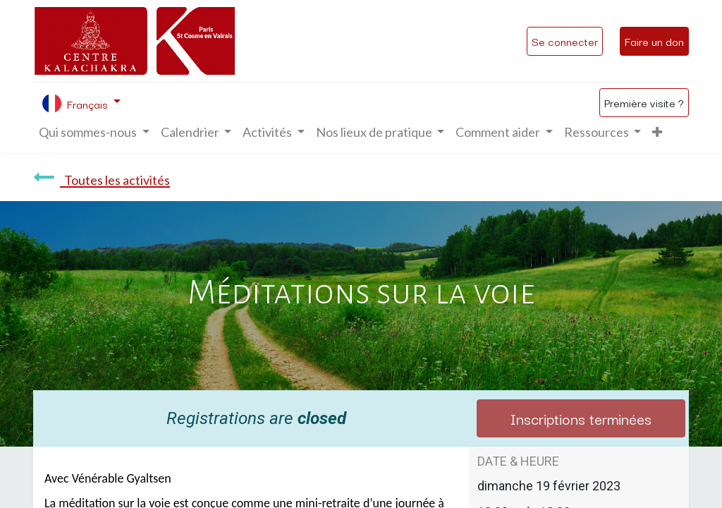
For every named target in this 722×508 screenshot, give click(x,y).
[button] (657, 132)
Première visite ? (644, 102)
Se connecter (565, 40)
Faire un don (654, 40)
